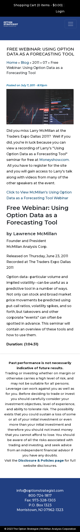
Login (60, 11)
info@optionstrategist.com (40, 491)
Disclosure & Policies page (41, 460)
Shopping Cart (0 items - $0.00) (38, 5)
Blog (25, 63)
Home (11, 63)
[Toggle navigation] (71, 24)
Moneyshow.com (54, 160)
